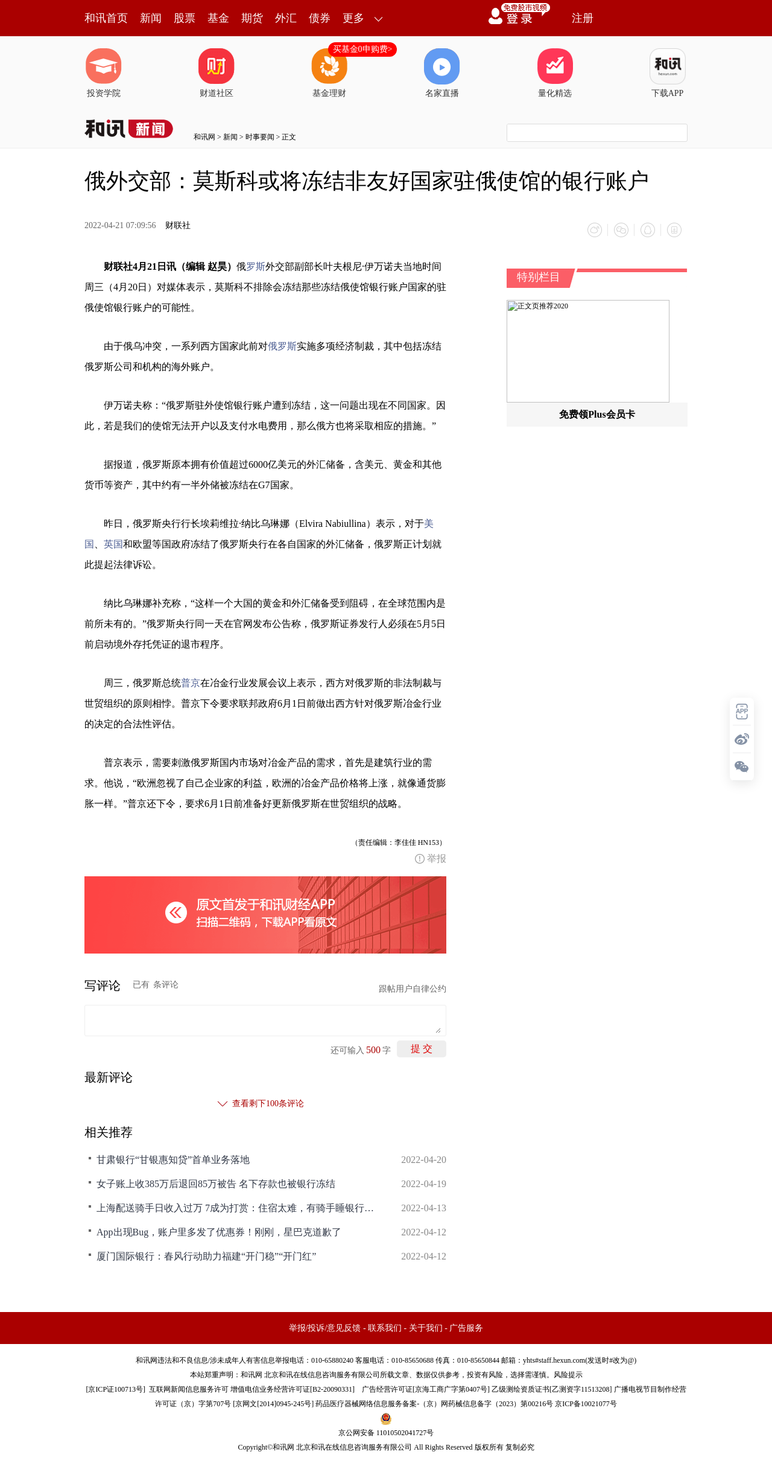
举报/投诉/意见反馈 (325, 1328)
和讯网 (204, 137)
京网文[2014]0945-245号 (273, 1404)
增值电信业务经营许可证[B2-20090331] (292, 1389)
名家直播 (442, 73)
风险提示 (568, 1375)
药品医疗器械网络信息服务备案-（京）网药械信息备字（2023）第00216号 (434, 1404)
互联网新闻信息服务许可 (189, 1389)
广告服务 (466, 1328)
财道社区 (216, 73)
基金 (218, 18)
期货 (252, 18)
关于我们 (426, 1328)
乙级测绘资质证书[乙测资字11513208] (552, 1389)
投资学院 (104, 73)
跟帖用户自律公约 (412, 988)
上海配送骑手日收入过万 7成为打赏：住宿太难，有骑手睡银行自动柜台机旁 (235, 1208)
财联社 (178, 225)
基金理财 (329, 73)
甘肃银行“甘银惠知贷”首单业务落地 (173, 1160)
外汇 (286, 18)
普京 (190, 683)
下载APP (668, 73)
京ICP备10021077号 (586, 1404)
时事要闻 (259, 137)
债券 (320, 18)
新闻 (151, 18)
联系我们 (385, 1328)
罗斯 (255, 266)
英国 (113, 544)
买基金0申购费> (363, 49)
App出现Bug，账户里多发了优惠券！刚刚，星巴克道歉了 (218, 1232)
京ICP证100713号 (115, 1389)
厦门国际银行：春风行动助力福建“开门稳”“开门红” (206, 1256)
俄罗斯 (282, 346)
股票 (184, 18)
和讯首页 (106, 18)
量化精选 (555, 73)
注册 (582, 18)
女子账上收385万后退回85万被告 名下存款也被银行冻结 (215, 1184)
